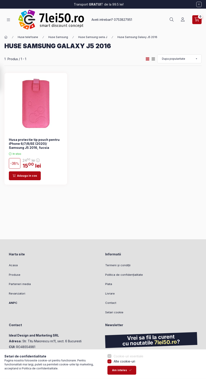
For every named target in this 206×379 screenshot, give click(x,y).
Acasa (13, 265)
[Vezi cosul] (197, 19)
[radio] (153, 59)
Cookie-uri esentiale (128, 364)
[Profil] (182, 19)
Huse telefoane (28, 37)
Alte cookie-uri (124, 369)
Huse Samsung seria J (92, 37)
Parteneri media (20, 284)
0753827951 (123, 19)
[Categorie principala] (6, 37)
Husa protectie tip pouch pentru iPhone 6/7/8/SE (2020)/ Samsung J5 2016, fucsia (34, 143)
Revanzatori (17, 293)
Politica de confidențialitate (124, 274)
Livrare (110, 293)
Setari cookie (114, 312)
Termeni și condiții (117, 265)
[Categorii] (8, 20)
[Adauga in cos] (25, 175)
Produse (14, 274)
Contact (110, 302)
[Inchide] (199, 4)
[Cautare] (171, 19)
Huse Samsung (58, 37)
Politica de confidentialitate (40, 375)
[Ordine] (179, 58)
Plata (108, 284)
